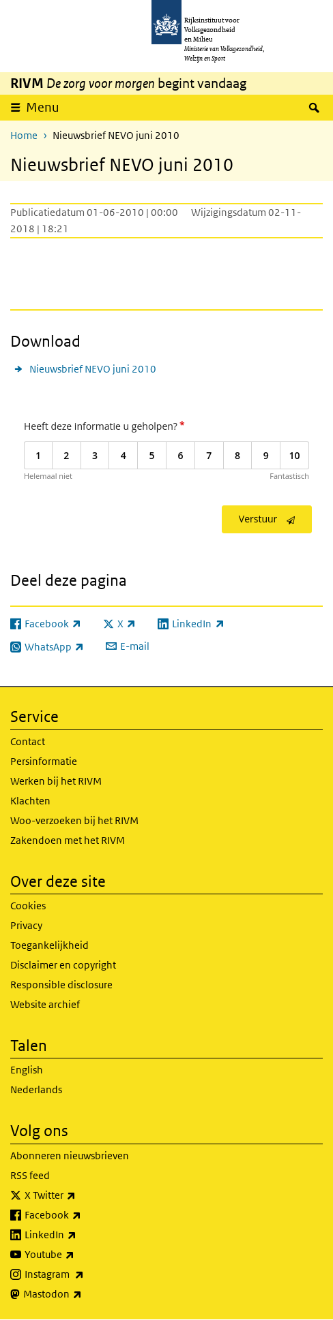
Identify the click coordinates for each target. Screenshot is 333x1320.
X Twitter (80, 1195)
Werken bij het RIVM (56, 780)
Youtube (79, 1254)
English (26, 1069)
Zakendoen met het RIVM (67, 840)
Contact (27, 741)
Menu (42, 107)
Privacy (26, 925)
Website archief (45, 1004)
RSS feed (30, 1175)
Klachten (30, 800)
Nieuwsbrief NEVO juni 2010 (92, 368)
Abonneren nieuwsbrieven (69, 1155)
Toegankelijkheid (49, 945)
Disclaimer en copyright (63, 964)
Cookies (28, 905)
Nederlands (36, 1089)
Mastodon (82, 1294)
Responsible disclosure (61, 984)
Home (24, 135)
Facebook (83, 1215)
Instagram (84, 1274)
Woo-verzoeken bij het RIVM (74, 820)
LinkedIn (80, 1235)
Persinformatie (43, 761)
